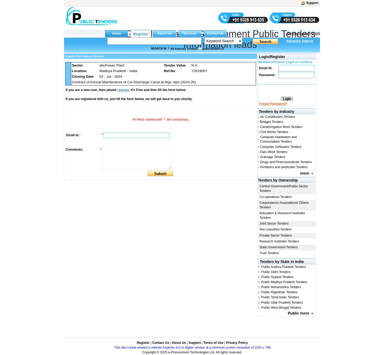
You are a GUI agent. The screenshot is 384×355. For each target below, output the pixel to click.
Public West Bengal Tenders (281, 307)
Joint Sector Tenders (274, 223)
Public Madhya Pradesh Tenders (284, 282)
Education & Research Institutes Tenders (282, 215)
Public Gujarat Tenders (277, 277)
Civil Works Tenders (274, 132)
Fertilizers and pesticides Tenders (284, 167)
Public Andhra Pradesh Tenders (283, 267)
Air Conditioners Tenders (277, 117)
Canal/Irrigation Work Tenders (281, 127)
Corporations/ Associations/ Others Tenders (284, 205)
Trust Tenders (269, 253)
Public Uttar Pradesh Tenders (282, 302)
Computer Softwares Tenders (281, 147)
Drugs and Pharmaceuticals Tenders (286, 162)
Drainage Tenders (273, 157)
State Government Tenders (278, 247)
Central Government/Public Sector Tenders (283, 188)
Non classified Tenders (275, 229)
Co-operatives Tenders (275, 197)
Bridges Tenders (271, 122)
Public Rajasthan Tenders (279, 292)
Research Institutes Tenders (279, 241)
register (123, 90)
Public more (298, 313)
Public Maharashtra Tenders (281, 287)
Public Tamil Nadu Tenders (280, 297)
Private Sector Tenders (275, 235)
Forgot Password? (273, 104)
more (304, 173)
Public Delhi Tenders (275, 272)
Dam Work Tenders (273, 152)
